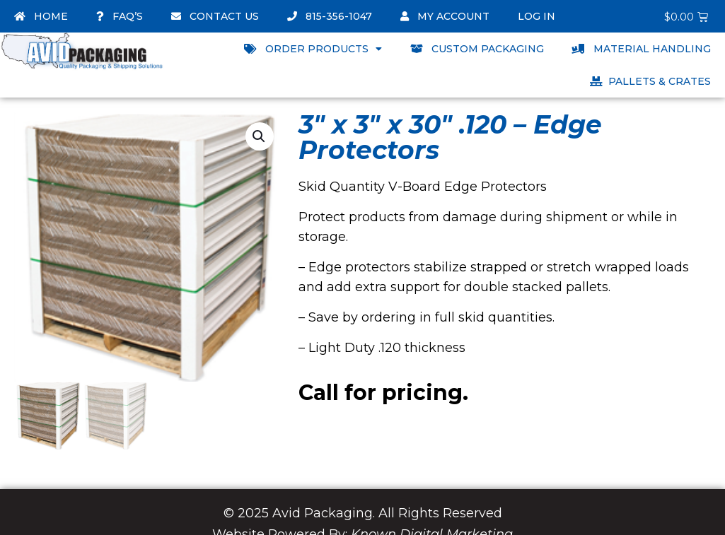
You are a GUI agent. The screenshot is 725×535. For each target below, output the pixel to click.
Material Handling (641, 48)
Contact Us (215, 16)
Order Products (313, 49)
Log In (536, 16)
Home (41, 16)
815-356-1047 (329, 16)
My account (444, 16)
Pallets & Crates (650, 81)
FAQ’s (119, 16)
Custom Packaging (477, 48)
